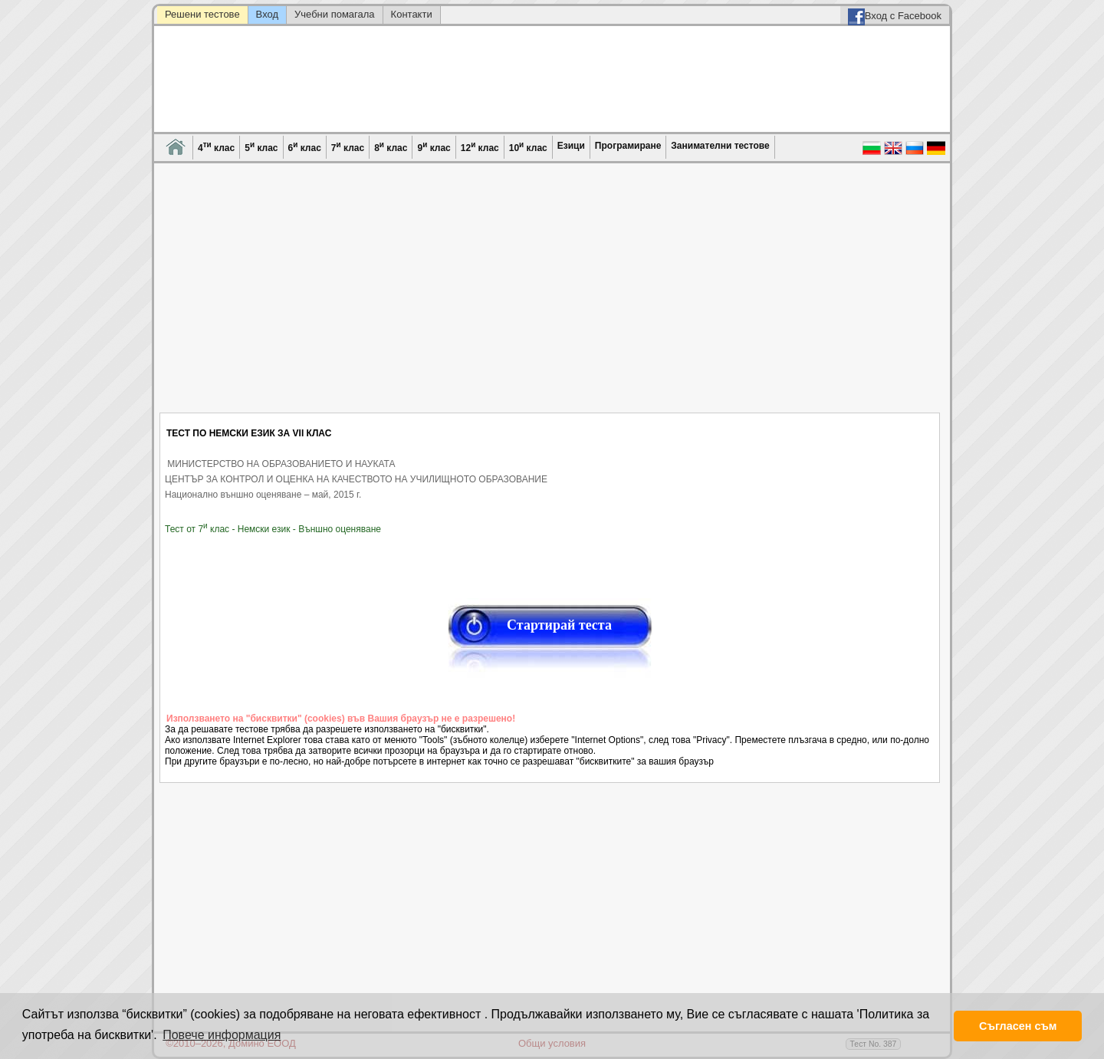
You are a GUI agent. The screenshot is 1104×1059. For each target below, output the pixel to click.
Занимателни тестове (720, 145)
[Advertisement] (550, 297)
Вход (267, 14)
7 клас (347, 146)
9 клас (433, 146)
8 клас (390, 146)
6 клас (304, 146)
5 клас (261, 146)
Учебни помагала (334, 14)
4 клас (216, 146)
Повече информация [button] (222, 1034)
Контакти (411, 14)
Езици (571, 145)
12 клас (480, 146)
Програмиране (628, 145)
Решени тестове (202, 14)
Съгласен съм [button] (1017, 1026)
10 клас (528, 146)
